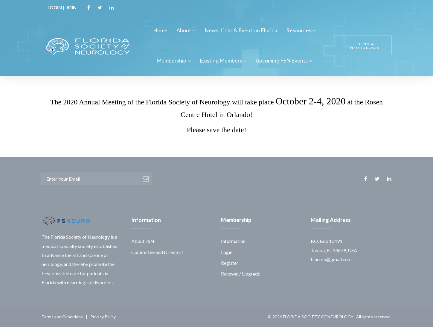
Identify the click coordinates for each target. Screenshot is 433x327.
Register (229, 263)
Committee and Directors (157, 252)
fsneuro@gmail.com (331, 259)
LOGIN (55, 7)
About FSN (142, 241)
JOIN (71, 7)
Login (226, 252)
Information (233, 241)
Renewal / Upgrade (240, 273)
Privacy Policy (103, 316)
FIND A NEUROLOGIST (365, 45)
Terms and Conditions (62, 316)
